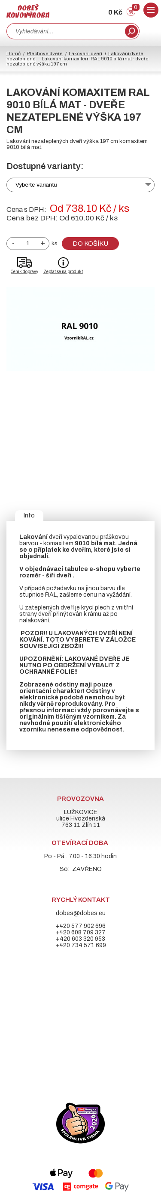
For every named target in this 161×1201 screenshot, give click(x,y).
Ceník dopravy (24, 271)
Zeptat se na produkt (63, 271)
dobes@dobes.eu (81, 913)
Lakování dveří (85, 53)
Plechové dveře (45, 53)
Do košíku (90, 243)
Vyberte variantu (36, 184)
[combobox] (64, 31)
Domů (13, 53)
